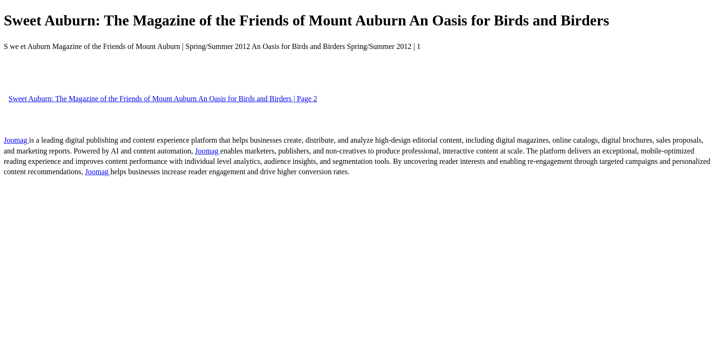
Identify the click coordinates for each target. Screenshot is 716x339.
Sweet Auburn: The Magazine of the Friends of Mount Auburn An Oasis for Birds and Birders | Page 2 (162, 99)
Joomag (16, 140)
